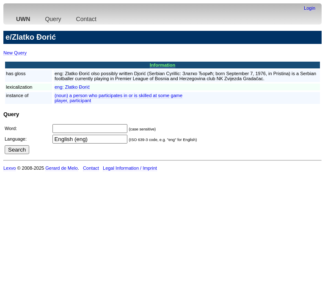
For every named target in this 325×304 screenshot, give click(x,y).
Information (163, 65)
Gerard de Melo (61, 168)
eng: (72, 87)
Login (309, 8)
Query (53, 19)
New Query (15, 52)
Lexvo (9, 168)
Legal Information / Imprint (130, 168)
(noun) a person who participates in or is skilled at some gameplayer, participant (118, 98)
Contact (86, 19)
